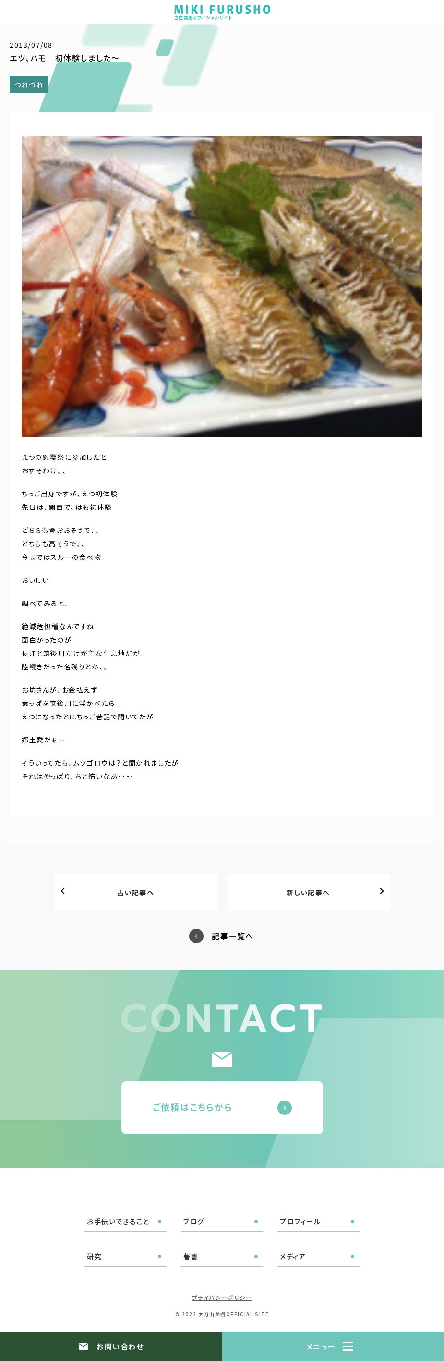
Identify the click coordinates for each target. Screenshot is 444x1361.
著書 (190, 1256)
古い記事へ (135, 892)
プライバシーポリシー (222, 1297)
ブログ (193, 1221)
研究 (94, 1256)
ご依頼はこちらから (193, 1107)
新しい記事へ (308, 892)
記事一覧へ (233, 935)
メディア (293, 1256)
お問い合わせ (120, 1346)
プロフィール (300, 1221)
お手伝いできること (118, 1221)
